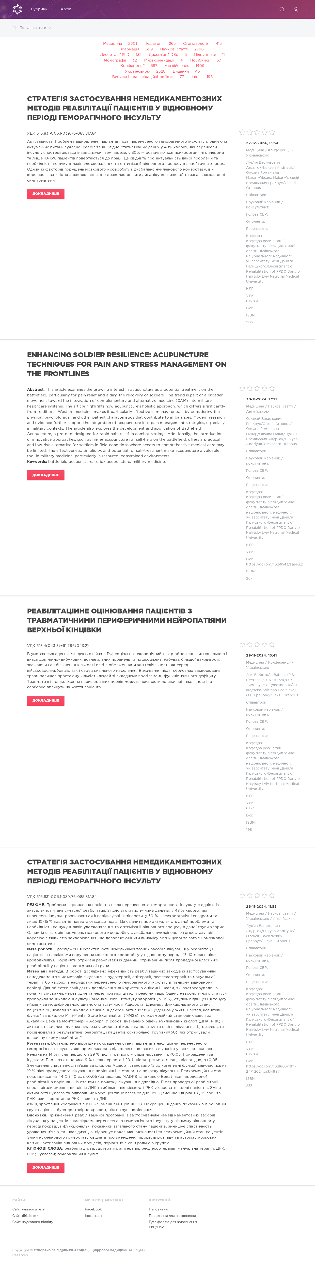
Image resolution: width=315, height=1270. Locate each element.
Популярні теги (35, 28)
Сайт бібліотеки (26, 1215)
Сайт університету (28, 1209)
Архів (68, 9)
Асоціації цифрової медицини (100, 1250)
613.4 (250, 808)
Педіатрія (153, 43)
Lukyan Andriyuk (278, 167)
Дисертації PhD (115, 54)
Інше (196, 76)
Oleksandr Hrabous (280, 444)
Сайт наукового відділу (32, 1222)
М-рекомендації (159, 60)
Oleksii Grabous (276, 424)
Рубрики (41, 9)
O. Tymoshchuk (277, 685)
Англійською (177, 65)
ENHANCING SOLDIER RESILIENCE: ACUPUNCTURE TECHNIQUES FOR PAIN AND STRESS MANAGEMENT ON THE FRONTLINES (126, 364)
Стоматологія (196, 43)
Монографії (115, 60)
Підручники (205, 54)
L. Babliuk (278, 675)
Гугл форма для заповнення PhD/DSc (173, 1224)
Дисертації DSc (163, 54)
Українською (137, 71)
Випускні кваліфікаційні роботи (143, 76)
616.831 (252, 301)
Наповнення (159, 1209)
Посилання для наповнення (172, 1215)
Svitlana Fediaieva (278, 690)
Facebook (93, 1209)
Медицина (112, 43)
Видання (181, 71)
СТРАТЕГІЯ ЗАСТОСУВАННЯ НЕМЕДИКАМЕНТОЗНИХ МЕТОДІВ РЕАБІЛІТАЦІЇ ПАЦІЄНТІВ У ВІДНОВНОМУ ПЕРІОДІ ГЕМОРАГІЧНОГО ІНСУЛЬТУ (124, 108)
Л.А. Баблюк (257, 675)
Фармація (130, 49)
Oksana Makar (271, 177)
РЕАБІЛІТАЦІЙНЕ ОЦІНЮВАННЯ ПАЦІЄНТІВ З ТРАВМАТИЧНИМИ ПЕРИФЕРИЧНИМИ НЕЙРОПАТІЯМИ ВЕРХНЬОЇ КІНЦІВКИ (127, 621)
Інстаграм (93, 1215)
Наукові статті (174, 49)
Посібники (200, 60)
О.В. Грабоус (257, 695)
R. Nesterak (274, 680)
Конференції (132, 65)
